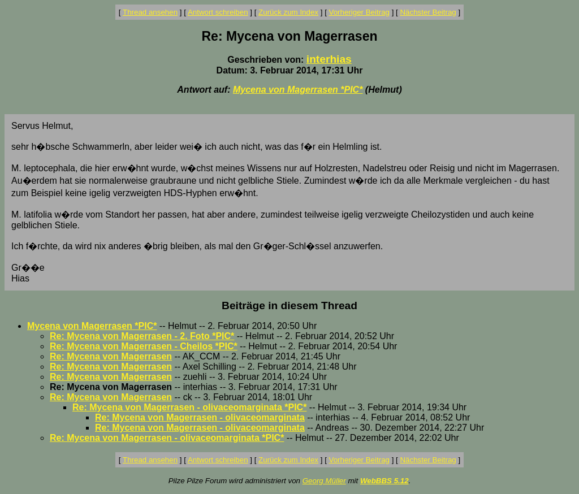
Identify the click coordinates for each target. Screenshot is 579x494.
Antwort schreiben (218, 12)
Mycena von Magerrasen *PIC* (297, 89)
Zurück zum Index (288, 12)
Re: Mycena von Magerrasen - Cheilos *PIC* (143, 346)
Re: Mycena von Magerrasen (111, 356)
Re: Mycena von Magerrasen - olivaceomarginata (200, 417)
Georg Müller (324, 480)
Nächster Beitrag (428, 12)
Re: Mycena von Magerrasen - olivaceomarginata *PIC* (189, 407)
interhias (329, 59)
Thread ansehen (150, 12)
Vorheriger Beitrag (359, 12)
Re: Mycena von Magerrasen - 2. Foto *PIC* (142, 336)
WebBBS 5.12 (384, 480)
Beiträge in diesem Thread (289, 305)
